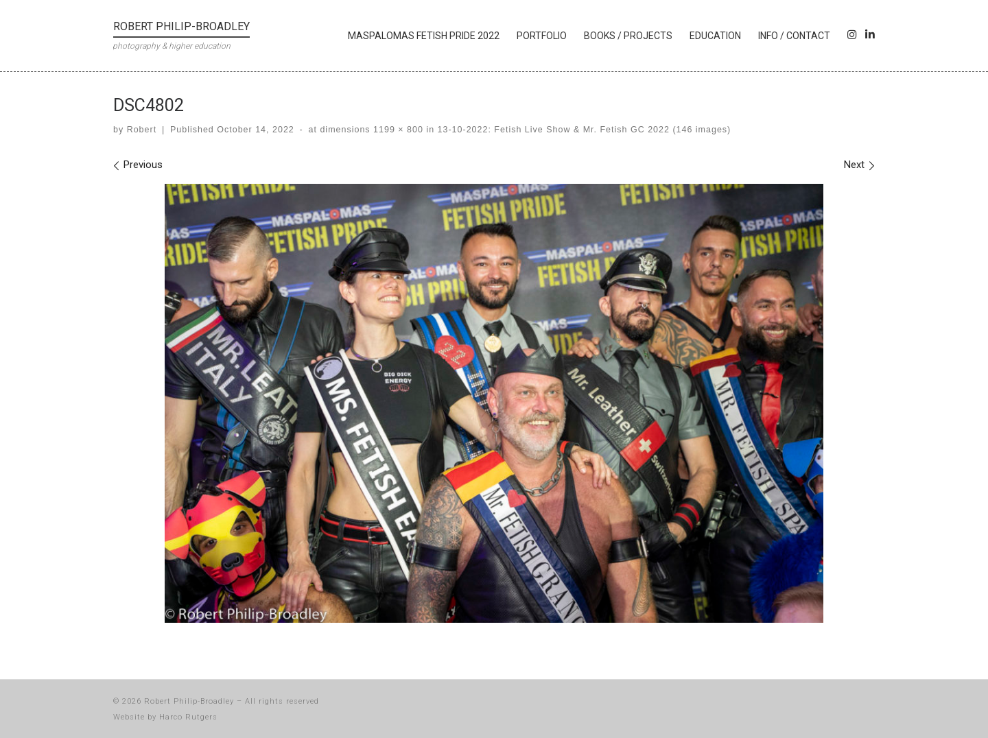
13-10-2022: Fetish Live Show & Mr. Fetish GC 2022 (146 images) (582, 129)
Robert (141, 129)
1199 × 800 (396, 129)
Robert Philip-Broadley (189, 701)
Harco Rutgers (188, 717)
